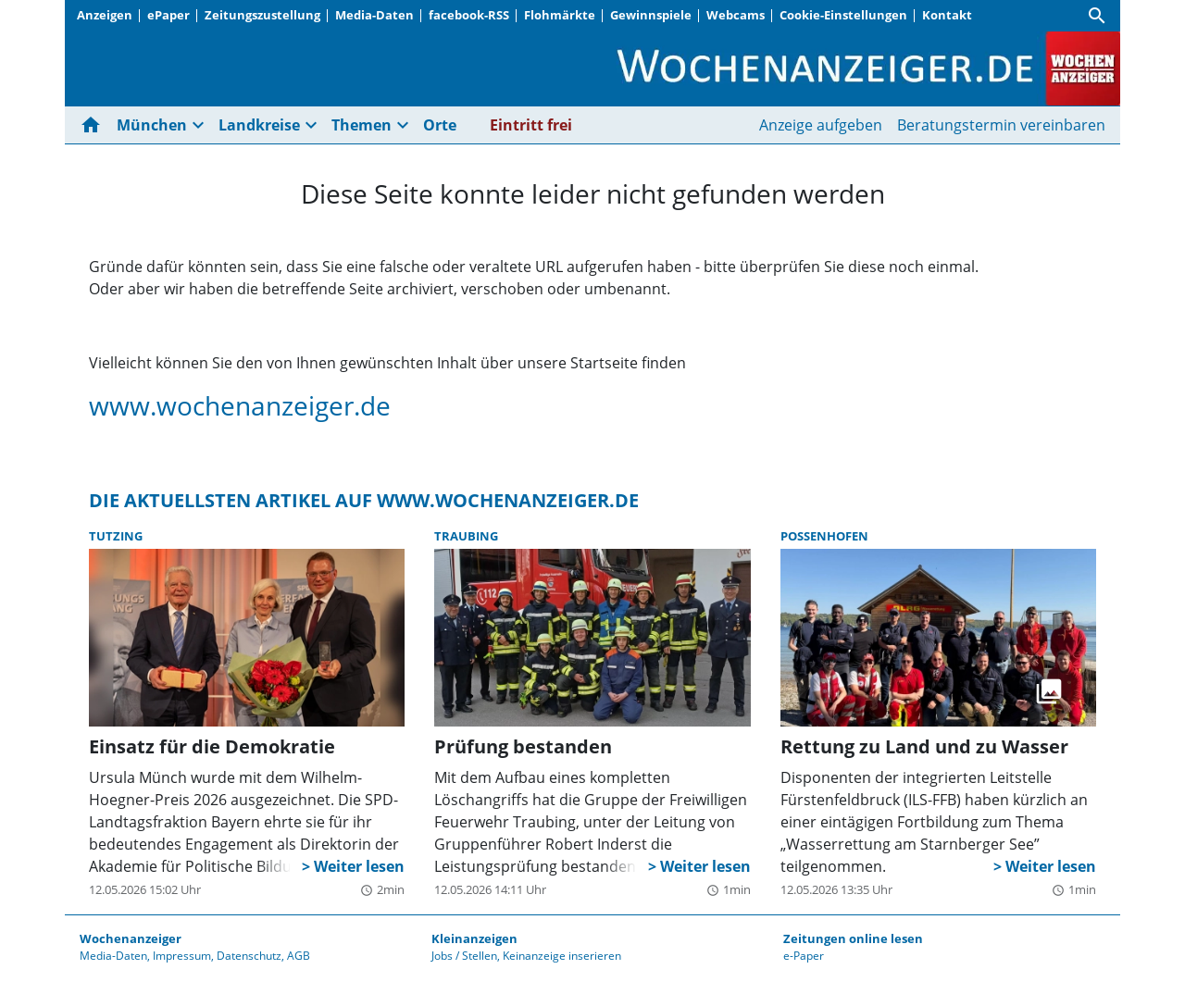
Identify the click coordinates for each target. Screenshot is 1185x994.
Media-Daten (374, 14)
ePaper (168, 14)
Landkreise (259, 125)
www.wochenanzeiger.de (240, 405)
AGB (298, 955)
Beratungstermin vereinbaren (1001, 125)
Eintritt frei (531, 125)
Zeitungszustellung (262, 14)
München (152, 125)
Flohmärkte (559, 14)
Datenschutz (249, 955)
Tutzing (116, 536)
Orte (439, 125)
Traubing (466, 536)
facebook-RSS (469, 14)
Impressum (182, 955)
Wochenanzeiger (130, 938)
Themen (361, 125)
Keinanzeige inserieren (562, 955)
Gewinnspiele (651, 14)
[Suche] (1097, 16)
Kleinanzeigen (474, 938)
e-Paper (803, 955)
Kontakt (947, 14)
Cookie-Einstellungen (843, 14)
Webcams (735, 14)
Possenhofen (824, 536)
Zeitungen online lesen (853, 938)
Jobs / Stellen (464, 955)
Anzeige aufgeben (820, 125)
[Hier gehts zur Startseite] (94, 124)
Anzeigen (104, 14)
